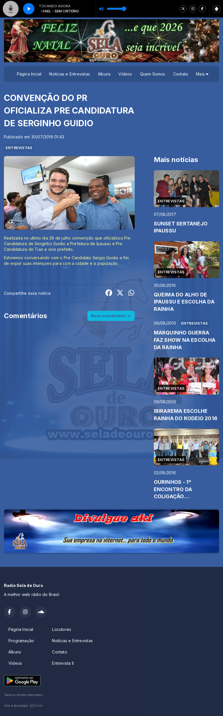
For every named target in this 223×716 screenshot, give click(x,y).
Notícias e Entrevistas (69, 74)
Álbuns (104, 74)
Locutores (61, 629)
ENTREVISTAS (19, 147)
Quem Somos (152, 74)
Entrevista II (63, 663)
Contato (180, 74)
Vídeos (125, 74)
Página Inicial (29, 74)
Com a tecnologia (23, 706)
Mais (202, 74)
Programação (21, 640)
